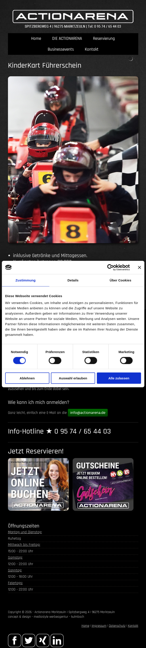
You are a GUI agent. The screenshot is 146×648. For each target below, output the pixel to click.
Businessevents (61, 49)
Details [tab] (73, 280)
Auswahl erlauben (73, 378)
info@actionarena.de (87, 413)
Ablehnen (27, 378)
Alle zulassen (118, 378)
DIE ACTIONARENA (67, 38)
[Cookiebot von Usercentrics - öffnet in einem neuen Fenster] (110, 267)
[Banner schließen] (139, 267)
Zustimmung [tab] (25, 280)
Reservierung (104, 38)
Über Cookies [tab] (120, 280)
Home (36, 38)
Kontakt (92, 49)
